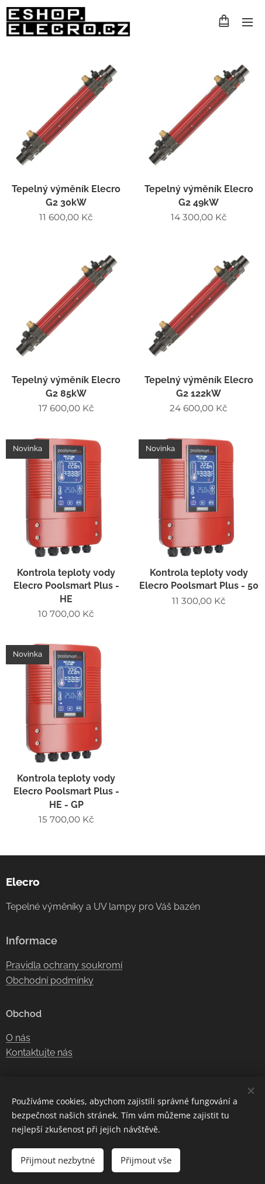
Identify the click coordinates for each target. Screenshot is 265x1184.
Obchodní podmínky (50, 980)
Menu (247, 22)
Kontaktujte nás (39, 1052)
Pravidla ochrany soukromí (64, 965)
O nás (18, 1037)
